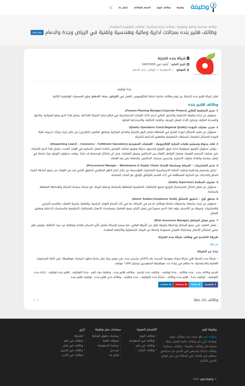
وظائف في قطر (73, 341)
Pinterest (180, 284)
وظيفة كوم (210, 336)
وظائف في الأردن (72, 355)
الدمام (136, 69)
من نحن (114, 351)
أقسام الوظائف (142, 7)
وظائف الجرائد (146, 351)
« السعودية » (165, 69)
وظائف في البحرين (72, 351)
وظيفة (180, 7)
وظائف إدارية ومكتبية (160, 26)
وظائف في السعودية (142, 341)
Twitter (194, 284)
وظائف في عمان (73, 346)
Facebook (209, 284)
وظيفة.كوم (207, 379)
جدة (143, 69)
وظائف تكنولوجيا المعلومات (126, 26)
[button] (111, 8)
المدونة (78, 336)
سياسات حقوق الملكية (105, 336)
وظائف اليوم (164, 7)
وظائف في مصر (145, 346)
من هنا (214, 244)
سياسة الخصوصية (108, 346)
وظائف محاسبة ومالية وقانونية (197, 26)
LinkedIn (164, 284)
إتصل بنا (123, 7)
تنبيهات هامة (111, 341)
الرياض (152, 69)
